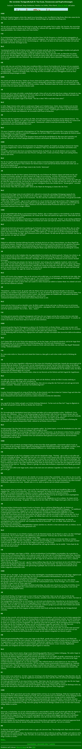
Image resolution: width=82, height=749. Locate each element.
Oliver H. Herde (63, 5)
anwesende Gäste (42, 744)
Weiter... (3, 739)
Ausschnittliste (31, 744)
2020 (33, 747)
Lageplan (52, 744)
